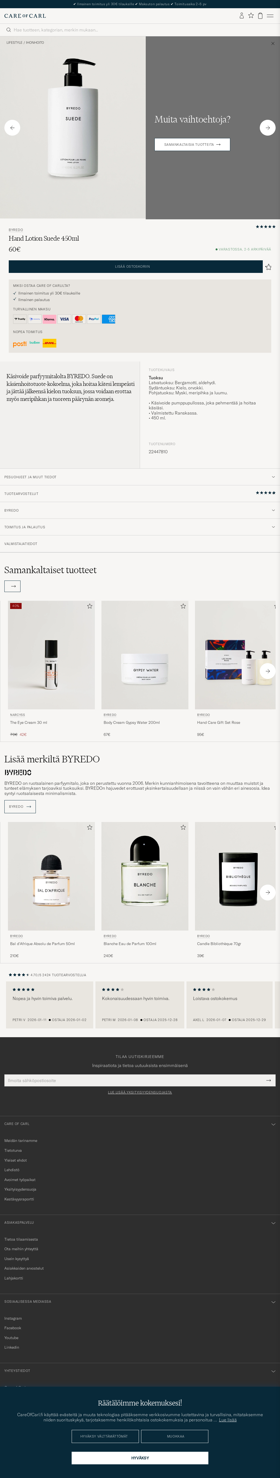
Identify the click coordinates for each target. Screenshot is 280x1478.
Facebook (12, 1327)
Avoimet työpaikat (20, 1179)
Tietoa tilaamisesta (21, 1239)
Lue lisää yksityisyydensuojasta (140, 1092)
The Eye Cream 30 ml (28, 722)
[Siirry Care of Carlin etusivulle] (25, 16)
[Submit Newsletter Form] (268, 1080)
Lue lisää (228, 1419)
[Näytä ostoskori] (260, 15)
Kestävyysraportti (19, 1199)
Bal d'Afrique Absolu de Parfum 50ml (42, 943)
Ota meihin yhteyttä (21, 1248)
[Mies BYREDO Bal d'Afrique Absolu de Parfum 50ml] (51, 876)
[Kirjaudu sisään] (242, 16)
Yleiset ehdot (15, 1160)
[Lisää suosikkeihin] (89, 607)
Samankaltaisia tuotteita (189, 144)
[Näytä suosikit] (251, 16)
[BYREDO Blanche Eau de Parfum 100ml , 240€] (145, 890)
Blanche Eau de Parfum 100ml (130, 943)
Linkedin (11, 1347)
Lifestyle (14, 43)
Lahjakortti (13, 1278)
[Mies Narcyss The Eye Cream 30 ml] (51, 655)
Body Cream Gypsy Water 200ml (132, 722)
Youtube (11, 1337)
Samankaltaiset (50, 570)
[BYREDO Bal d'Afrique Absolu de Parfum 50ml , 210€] (51, 890)
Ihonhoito (35, 43)
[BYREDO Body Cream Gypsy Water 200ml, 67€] (145, 669)
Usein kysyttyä (16, 1258)
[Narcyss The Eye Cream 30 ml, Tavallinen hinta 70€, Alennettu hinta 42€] (51, 669)
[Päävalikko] (270, 15)
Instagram (13, 1318)
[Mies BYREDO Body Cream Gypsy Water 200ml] (144, 655)
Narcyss (17, 715)
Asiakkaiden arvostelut (24, 1268)
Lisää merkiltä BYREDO (52, 759)
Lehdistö (11, 1169)
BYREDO (16, 230)
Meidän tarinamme (20, 1140)
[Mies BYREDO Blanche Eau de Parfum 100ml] (144, 876)
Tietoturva (13, 1150)
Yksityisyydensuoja (20, 1189)
